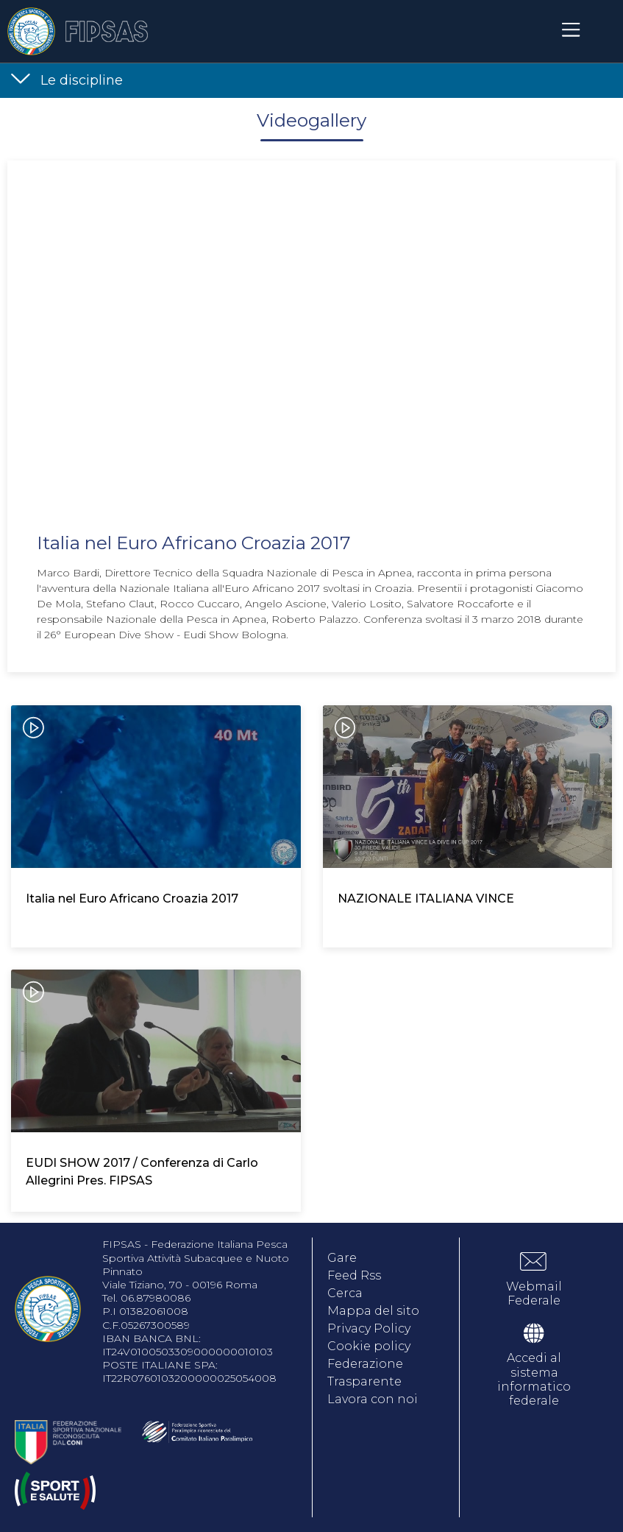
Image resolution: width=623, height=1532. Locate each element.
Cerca (345, 1293)
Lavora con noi (372, 1399)
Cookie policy (368, 1346)
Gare (342, 1258)
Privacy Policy (368, 1328)
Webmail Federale (534, 1293)
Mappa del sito (373, 1311)
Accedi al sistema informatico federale (534, 1379)
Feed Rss (354, 1275)
